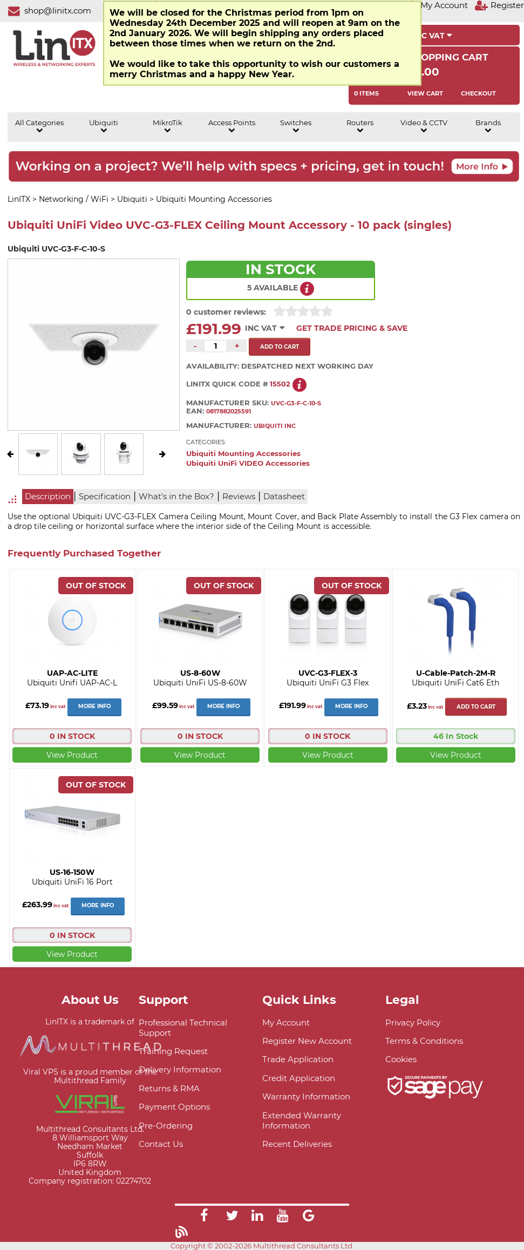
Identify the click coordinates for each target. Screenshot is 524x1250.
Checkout (478, 93)
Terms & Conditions (424, 1041)
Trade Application (298, 1059)
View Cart (425, 93)
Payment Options (174, 1107)
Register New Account (307, 1041)
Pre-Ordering (166, 1125)
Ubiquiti (103, 126)
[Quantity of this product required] (215, 345)
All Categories (39, 126)
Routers (359, 126)
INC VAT (432, 35)
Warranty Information (306, 1096)
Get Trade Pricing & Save (351, 328)
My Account (286, 1022)
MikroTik (167, 126)
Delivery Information (180, 1069)
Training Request (173, 1051)
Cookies (401, 1059)
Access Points (231, 126)
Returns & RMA (169, 1088)
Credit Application (298, 1078)
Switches (295, 126)
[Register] (499, 5)
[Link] (204, 1217)
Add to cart (476, 707)
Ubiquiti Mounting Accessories (243, 454)
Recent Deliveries (297, 1144)
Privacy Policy (412, 1022)
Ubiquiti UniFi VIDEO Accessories (248, 463)
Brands (488, 126)
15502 (280, 384)
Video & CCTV (423, 126)
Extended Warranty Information (301, 1120)
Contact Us (161, 1144)
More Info (94, 706)
